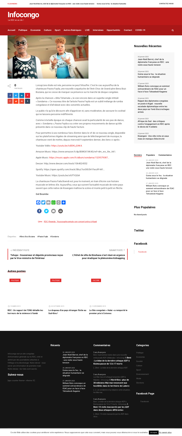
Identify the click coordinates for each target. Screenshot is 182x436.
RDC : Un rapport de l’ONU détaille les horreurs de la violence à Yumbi (25, 312)
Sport (138, 370)
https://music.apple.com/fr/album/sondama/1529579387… (79, 157)
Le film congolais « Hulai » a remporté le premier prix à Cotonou (108, 312)
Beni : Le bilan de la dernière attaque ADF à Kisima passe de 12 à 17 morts (112, 360)
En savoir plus (165, 432)
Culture (96, 280)
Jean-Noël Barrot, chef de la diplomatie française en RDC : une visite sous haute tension (74, 4)
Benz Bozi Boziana (28, 236)
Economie (140, 357)
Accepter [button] (153, 432)
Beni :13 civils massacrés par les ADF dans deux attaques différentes (111, 409)
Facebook (142, 251)
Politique (15, 280)
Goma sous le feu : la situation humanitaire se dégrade (152, 75)
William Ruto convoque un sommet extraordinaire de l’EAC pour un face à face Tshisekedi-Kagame (154, 89)
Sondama (55, 236)
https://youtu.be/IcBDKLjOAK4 (66, 145)
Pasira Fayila (43, 236)
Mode (138, 378)
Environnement (142, 374)
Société (139, 361)
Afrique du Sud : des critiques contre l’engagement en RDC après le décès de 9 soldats (154, 124)
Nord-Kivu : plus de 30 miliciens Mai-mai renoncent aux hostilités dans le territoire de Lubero (111, 382)
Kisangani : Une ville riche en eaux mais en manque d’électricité (153, 137)
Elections (140, 382)
